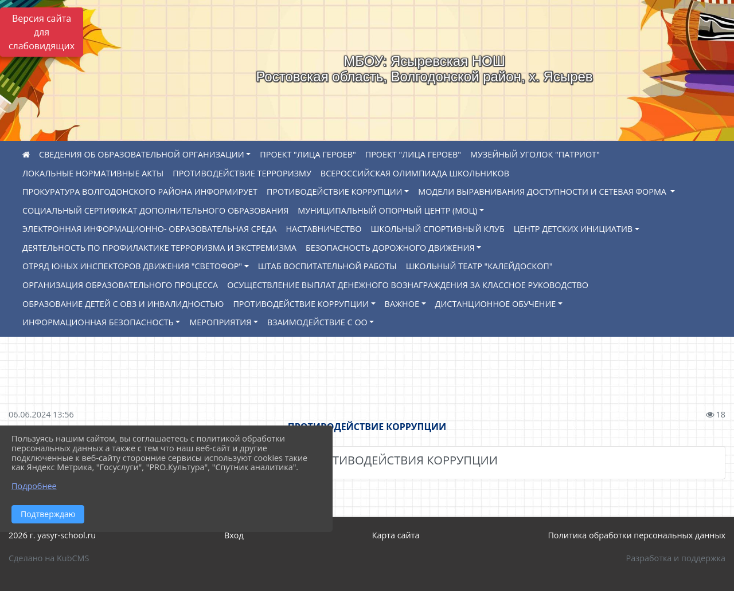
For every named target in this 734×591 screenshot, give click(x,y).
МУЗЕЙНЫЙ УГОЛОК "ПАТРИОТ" (535, 154)
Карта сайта (396, 535)
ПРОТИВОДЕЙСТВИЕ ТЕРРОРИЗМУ (242, 173)
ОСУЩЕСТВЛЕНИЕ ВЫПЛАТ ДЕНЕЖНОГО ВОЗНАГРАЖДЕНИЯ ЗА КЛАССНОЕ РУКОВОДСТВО (407, 284)
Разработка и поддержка (675, 558)
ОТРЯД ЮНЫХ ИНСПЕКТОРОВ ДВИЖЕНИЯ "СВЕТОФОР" (132, 266)
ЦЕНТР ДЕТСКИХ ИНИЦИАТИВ (573, 228)
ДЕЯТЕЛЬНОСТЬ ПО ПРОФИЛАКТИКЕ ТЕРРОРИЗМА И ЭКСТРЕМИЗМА (159, 247)
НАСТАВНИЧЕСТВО (323, 228)
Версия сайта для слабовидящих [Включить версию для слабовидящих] (42, 32)
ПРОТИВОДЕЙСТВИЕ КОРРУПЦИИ (335, 191)
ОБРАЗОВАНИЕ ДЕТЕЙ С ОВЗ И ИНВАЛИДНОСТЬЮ (123, 303)
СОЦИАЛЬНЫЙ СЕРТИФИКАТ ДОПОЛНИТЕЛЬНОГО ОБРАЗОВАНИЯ (155, 210)
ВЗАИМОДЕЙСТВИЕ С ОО (317, 322)
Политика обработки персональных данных (636, 535)
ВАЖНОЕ (402, 303)
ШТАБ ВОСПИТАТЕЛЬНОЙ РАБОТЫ (327, 266)
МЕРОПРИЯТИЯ (220, 322)
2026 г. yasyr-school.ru (52, 535)
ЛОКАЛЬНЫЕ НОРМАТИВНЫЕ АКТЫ (92, 173)
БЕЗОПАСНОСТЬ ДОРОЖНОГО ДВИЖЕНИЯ (390, 247)
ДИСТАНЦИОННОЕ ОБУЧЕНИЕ (495, 303)
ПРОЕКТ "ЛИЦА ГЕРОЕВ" (308, 154)
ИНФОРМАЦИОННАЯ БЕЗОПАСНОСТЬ (98, 322)
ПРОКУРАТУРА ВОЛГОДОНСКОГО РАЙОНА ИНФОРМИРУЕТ (139, 191)
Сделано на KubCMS (49, 558)
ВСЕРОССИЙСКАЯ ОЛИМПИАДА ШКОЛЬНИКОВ (415, 173)
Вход (234, 535)
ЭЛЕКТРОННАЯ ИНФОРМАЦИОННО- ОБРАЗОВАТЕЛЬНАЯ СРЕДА (149, 228)
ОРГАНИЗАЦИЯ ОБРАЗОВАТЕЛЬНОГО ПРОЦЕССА (120, 284)
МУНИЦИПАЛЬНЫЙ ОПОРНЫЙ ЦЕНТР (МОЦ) (387, 210)
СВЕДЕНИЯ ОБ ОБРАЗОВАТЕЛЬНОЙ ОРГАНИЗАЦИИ (141, 154)
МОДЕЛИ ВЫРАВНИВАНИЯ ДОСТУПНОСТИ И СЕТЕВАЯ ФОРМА (543, 191)
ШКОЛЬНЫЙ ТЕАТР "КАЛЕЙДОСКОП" (479, 266)
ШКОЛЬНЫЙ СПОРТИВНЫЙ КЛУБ (438, 228)
